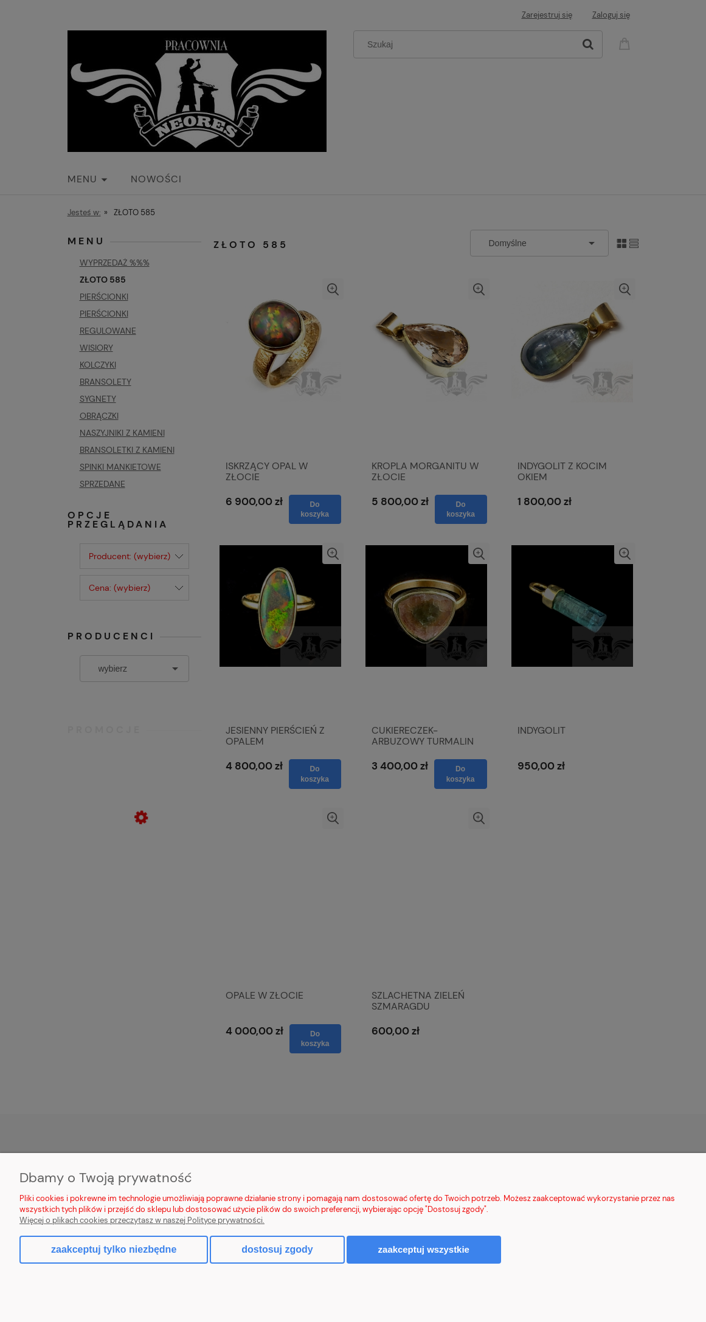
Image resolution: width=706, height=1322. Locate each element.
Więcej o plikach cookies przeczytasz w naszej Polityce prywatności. (142, 1220)
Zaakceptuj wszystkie (423, 1249)
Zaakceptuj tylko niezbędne (113, 1249)
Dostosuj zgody (277, 1249)
